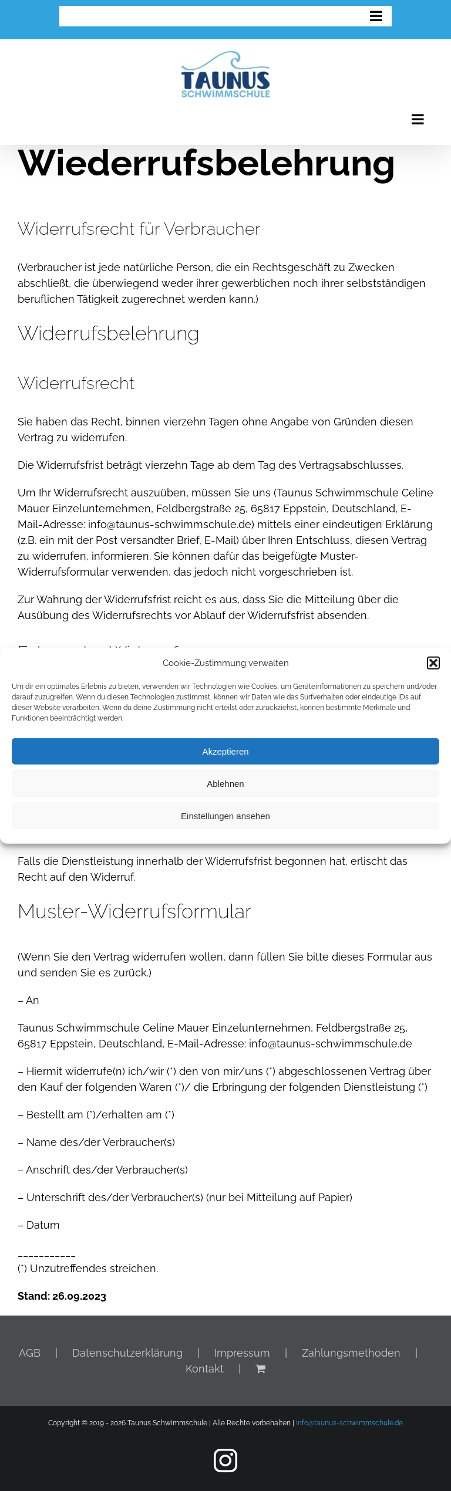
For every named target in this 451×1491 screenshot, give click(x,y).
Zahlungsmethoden (351, 1353)
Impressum (242, 1353)
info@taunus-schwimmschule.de (349, 1423)
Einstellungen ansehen (225, 815)
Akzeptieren (225, 751)
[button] (433, 663)
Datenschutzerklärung (127, 1353)
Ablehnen (225, 783)
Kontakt (205, 1368)
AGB (30, 1353)
